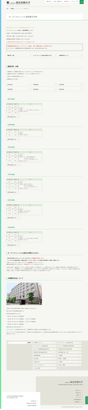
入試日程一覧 (36, 362)
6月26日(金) (35, 84)
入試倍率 (60, 362)
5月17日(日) (9, 84)
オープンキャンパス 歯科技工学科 (66, 343)
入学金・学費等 (62, 366)
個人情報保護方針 (77, 400)
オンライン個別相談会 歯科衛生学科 (66, 346)
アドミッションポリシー (39, 366)
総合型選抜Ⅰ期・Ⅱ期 (63, 353)
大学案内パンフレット (38, 343)
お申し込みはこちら (12, 117)
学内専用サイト (78, 403)
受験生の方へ (47, 1)
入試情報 (12, 8)
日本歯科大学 (33, 402)
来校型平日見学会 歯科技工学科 (40, 353)
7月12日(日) (61, 84)
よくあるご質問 (37, 369)
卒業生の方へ (65, 1)
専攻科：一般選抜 (62, 359)
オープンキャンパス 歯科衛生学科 (41, 346)
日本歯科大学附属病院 (31, 406)
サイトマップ (78, 398)
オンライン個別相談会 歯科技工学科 (41, 349)
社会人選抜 (36, 359)
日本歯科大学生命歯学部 (31, 404)
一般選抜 (60, 356)
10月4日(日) (61, 89)
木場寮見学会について (63, 55)
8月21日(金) (35, 89)
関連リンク (78, 396)
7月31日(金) (9, 89)
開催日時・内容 (10, 55)
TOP (7, 8)
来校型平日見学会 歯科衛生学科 (65, 349)
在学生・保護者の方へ (56, 1)
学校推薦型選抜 (37, 356)
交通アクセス (78, 391)
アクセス (72, 1)
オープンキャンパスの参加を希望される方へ (42, 55)
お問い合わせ (78, 393)
